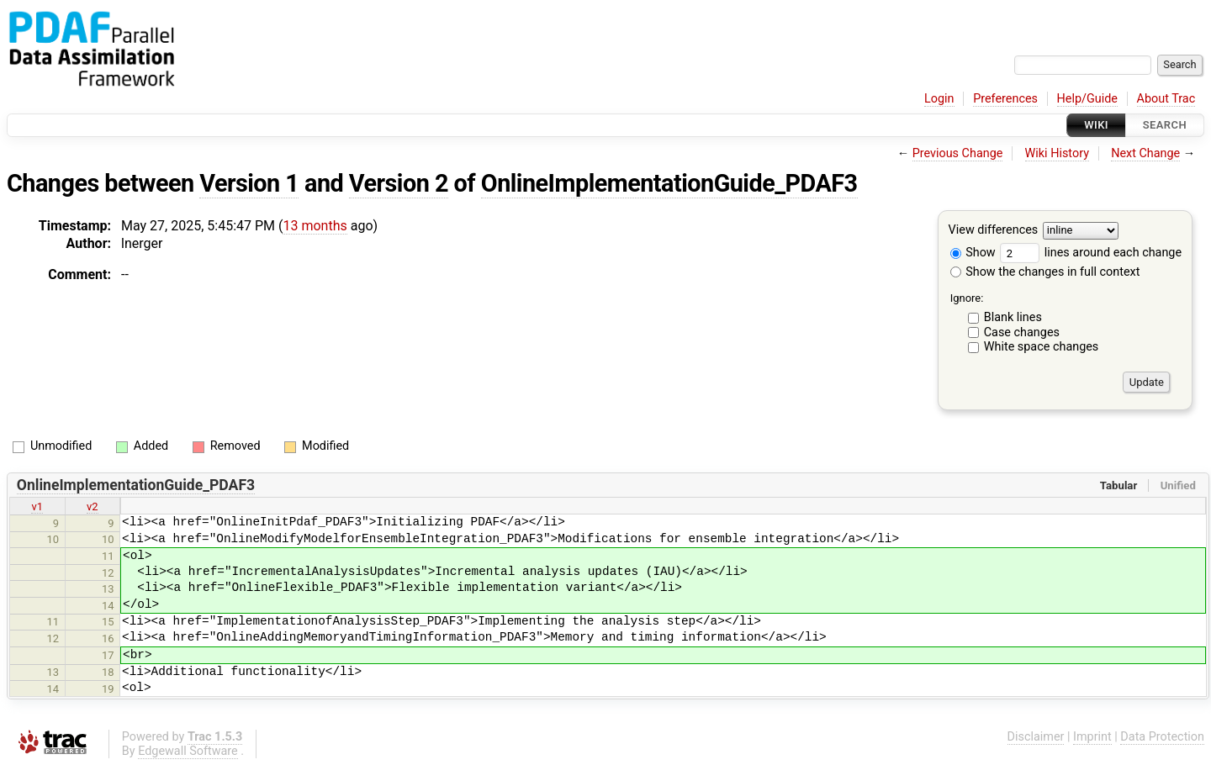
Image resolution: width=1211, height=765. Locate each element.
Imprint (1092, 737)
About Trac (1166, 99)
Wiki (1096, 125)
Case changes (1022, 332)
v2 (92, 506)
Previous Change (957, 153)
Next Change (1145, 153)
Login (939, 99)
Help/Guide (1087, 99)
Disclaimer (1036, 737)
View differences (994, 231)
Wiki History (1057, 153)
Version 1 (249, 183)
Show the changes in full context (1045, 272)
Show (973, 252)
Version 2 (398, 183)
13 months (314, 226)
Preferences (1005, 99)
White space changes (1041, 347)
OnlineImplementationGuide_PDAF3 (669, 183)
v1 (37, 506)
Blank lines (1013, 317)
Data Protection (1162, 737)
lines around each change (1091, 252)
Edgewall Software (188, 751)
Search (1165, 125)
